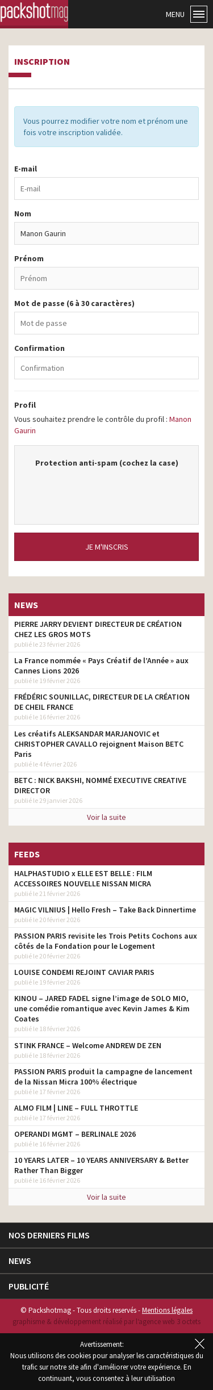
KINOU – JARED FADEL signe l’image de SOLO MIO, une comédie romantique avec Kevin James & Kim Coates (102, 1008)
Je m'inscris (106, 547)
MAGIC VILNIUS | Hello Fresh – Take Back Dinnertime (105, 910)
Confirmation (39, 348)
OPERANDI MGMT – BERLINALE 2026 (75, 1134)
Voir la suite (106, 817)
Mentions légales (167, 1310)
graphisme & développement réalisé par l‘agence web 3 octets (106, 1321)
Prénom (29, 258)
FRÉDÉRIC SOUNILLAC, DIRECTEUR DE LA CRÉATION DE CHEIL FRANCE (102, 702)
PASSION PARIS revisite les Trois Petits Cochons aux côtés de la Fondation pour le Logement (105, 941)
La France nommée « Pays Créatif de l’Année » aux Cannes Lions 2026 (101, 665)
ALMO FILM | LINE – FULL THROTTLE (76, 1108)
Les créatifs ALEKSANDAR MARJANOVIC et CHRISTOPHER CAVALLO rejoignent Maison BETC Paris (98, 744)
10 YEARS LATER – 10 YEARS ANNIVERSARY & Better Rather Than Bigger (101, 1165)
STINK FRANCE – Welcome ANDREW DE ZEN (87, 1045)
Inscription (42, 62)
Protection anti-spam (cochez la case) (106, 463)
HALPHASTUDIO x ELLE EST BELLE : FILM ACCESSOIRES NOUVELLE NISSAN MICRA (83, 878)
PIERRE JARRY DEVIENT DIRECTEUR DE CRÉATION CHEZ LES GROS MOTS (98, 629)
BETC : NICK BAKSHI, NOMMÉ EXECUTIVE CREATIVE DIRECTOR (100, 785)
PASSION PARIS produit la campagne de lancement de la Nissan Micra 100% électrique (103, 1076)
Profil (25, 405)
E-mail (25, 169)
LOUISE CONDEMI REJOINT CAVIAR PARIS (84, 972)
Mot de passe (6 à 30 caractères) (74, 303)
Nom (22, 213)
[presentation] (112, 490)
